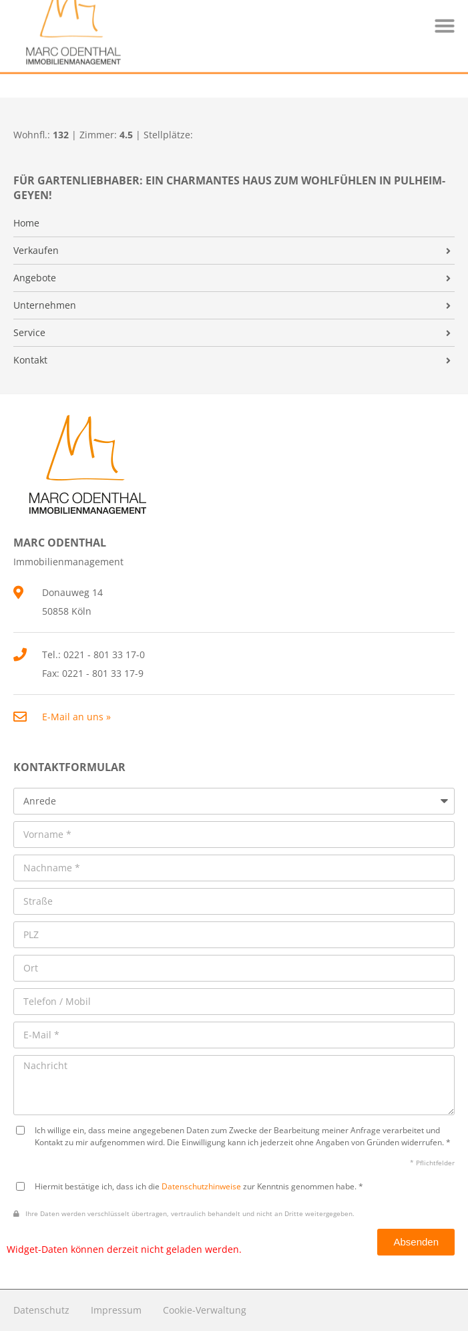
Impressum (116, 1310)
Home (26, 223)
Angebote (34, 278)
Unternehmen (44, 305)
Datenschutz (41, 1310)
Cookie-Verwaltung (204, 1310)
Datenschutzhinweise (201, 1186)
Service (29, 332)
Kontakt (30, 360)
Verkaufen (36, 250)
